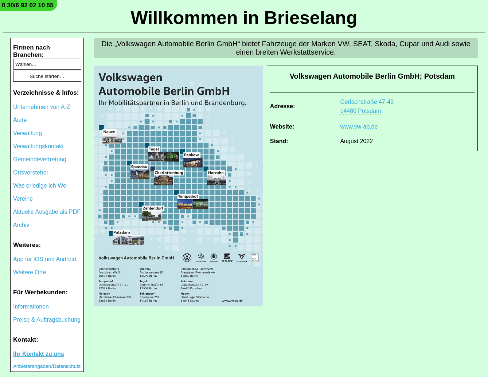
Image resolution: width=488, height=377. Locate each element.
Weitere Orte (29, 272)
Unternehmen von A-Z (41, 107)
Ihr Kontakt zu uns (38, 354)
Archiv (21, 225)
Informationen (31, 306)
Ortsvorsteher (30, 172)
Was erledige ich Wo (39, 185)
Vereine (23, 199)
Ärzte (20, 120)
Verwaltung (27, 133)
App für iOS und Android (44, 259)
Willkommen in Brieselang (244, 18)
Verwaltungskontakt (38, 146)
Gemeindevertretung (39, 159)
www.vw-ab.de (359, 126)
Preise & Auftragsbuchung (47, 320)
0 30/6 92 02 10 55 (28, 5)
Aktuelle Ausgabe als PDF (47, 212)
